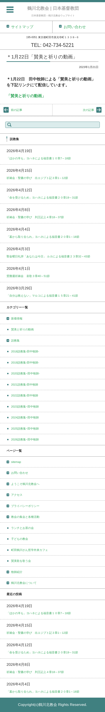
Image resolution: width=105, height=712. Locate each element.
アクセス (16, 494)
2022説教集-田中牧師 (24, 395)
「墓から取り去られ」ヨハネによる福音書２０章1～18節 (43, 236)
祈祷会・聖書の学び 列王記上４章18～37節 (35, 217)
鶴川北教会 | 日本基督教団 (53, 8)
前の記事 (16, 110)
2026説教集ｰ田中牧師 (25, 439)
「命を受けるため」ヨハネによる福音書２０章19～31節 (42, 197)
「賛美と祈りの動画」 (26, 96)
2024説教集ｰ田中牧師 (25, 417)
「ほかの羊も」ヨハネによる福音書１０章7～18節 (39, 158)
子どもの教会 (19, 538)
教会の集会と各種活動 (25, 516)
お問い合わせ (19, 472)
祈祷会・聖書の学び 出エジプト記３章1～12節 (37, 178)
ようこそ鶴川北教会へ (25, 484)
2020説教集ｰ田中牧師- (25, 373)
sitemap (16, 462)
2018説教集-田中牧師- (25, 351)
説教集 (15, 340)
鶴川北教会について (24, 583)
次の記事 (88, 110)
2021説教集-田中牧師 (24, 384)
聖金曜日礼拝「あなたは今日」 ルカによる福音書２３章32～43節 (48, 256)
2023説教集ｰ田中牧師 (25, 406)
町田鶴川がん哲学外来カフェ (29, 550)
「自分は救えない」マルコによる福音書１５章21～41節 (42, 295)
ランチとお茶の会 (22, 528)
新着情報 (16, 318)
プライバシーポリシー (25, 506)
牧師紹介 (16, 572)
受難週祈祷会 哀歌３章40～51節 (28, 276)
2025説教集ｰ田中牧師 (25, 428)
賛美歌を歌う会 (21, 560)
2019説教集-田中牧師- (25, 362)
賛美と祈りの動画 (22, 329)
